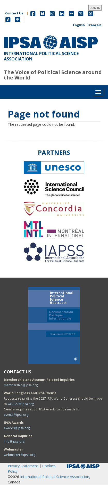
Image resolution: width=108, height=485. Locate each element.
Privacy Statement (23, 465)
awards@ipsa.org (17, 428)
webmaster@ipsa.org (19, 455)
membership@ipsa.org (21, 385)
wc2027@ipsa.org (21, 404)
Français (94, 25)
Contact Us (14, 13)
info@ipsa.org (14, 441)
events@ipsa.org (16, 414)
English (79, 25)
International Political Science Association (54, 476)
